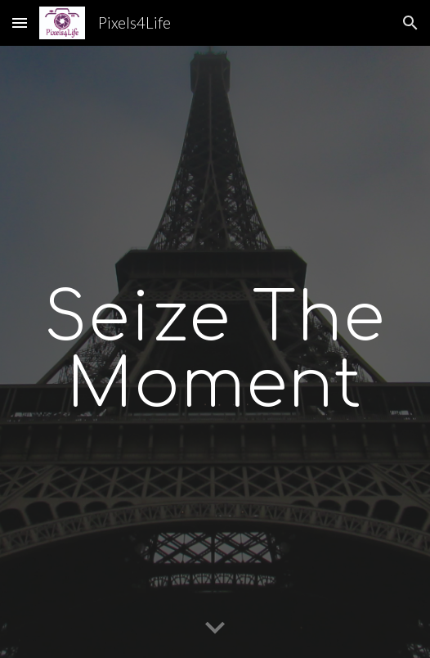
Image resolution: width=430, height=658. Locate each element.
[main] (215, 352)
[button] (19, 22)
